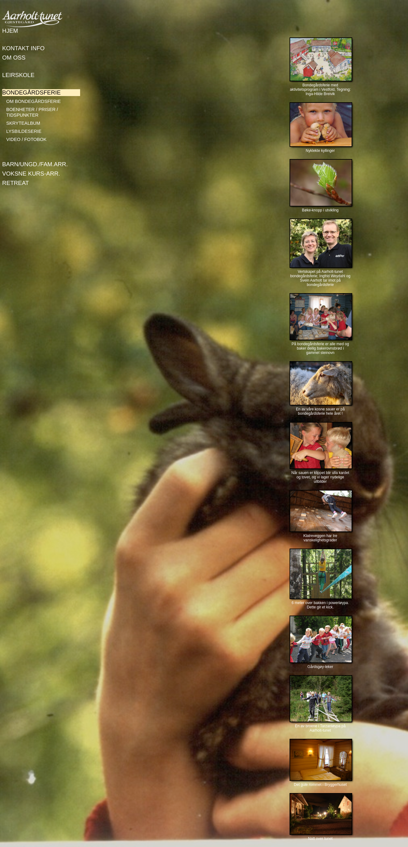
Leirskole (18, 75)
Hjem (10, 30)
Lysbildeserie (23, 131)
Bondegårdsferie (31, 92)
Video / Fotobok (26, 139)
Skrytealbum (23, 123)
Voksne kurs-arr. (31, 173)
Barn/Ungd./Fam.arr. (35, 164)
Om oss (14, 57)
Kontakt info (23, 48)
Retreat (15, 183)
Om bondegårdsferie (33, 101)
